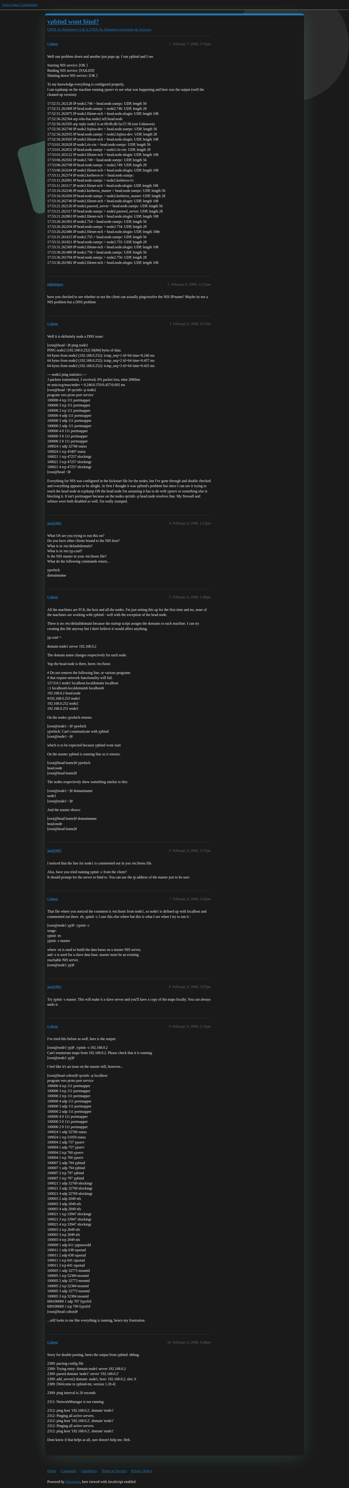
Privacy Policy (142, 1471)
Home (51, 1471)
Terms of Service (114, 1471)
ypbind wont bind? (73, 21)
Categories (68, 1471)
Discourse (73, 1482)
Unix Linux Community (20, 5)
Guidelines (89, 1471)
